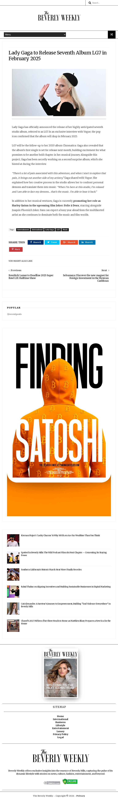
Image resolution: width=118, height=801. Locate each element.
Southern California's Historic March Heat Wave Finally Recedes (51, 571)
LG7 (59, 230)
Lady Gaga (50, 230)
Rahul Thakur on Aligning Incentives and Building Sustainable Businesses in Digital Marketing (66, 588)
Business (60, 723)
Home (60, 717)
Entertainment (24, 230)
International (38, 230)
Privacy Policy (60, 735)
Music (65, 230)
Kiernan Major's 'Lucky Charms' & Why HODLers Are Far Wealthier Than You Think (60, 537)
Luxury (60, 732)
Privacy (81, 797)
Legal (60, 738)
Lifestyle (60, 726)
